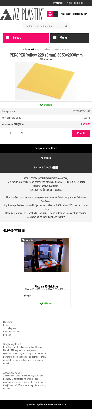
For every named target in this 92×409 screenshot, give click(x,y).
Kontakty (7, 335)
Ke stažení (46, 157)
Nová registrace (75, 2)
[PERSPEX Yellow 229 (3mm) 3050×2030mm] (46, 62)
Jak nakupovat (10, 328)
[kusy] (10, 133)
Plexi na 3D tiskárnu (46, 286)
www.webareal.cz (57, 404)
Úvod (23, 49)
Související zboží (46, 167)
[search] (66, 26)
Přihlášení (58, 2)
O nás (5, 325)
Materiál (30, 49)
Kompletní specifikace (46, 148)
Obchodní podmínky (12, 331)
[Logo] (22, 14)
